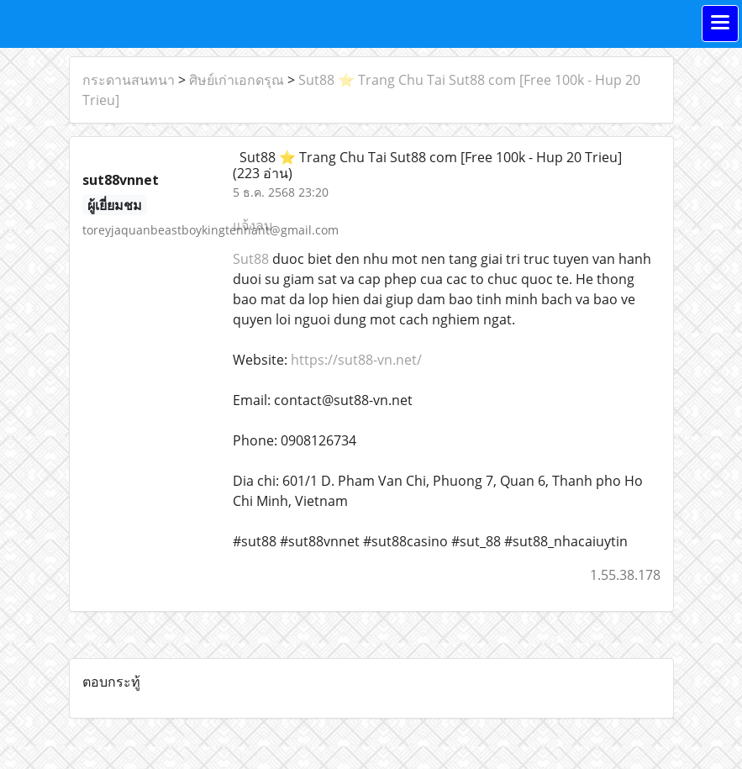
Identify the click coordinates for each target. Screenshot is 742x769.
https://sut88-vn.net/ (356, 359)
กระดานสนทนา (128, 80)
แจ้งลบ (252, 225)
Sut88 (251, 259)
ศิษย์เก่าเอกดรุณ (236, 80)
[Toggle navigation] (720, 23)
